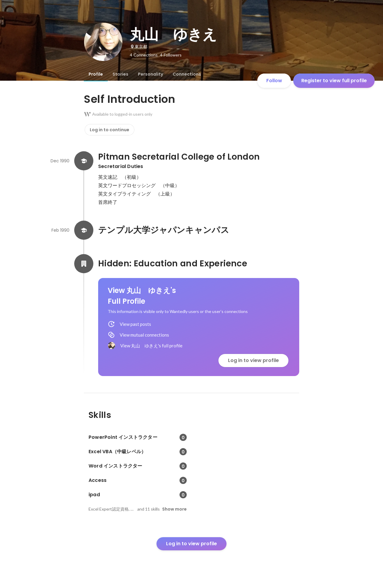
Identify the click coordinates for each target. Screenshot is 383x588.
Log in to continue (109, 130)
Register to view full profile (334, 80)
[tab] (96, 74)
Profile (96, 74)
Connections (187, 74)
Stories (120, 74)
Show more (174, 509)
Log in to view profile (253, 360)
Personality (150, 74)
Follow (274, 80)
